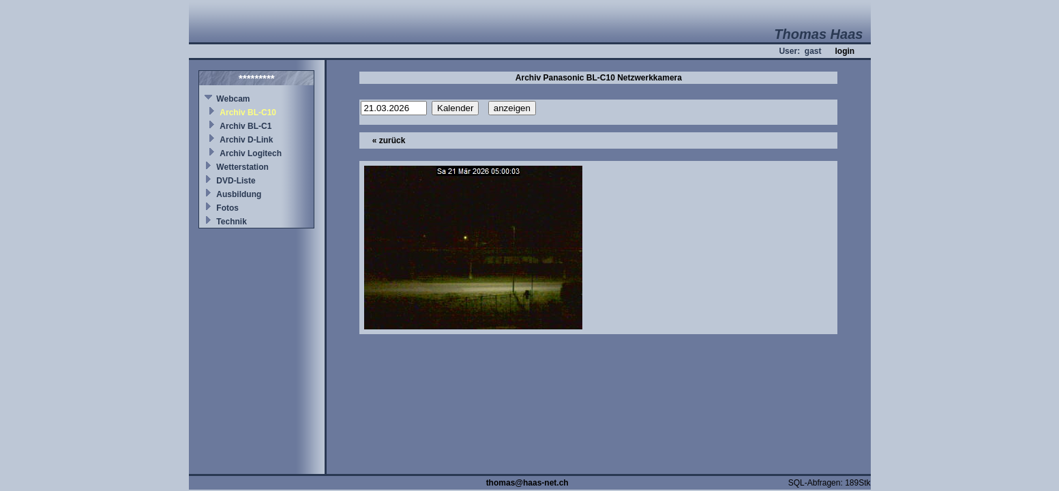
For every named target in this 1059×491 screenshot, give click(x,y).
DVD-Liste (235, 180)
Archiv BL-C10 (248, 112)
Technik (231, 221)
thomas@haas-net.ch (527, 483)
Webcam (233, 99)
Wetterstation (242, 167)
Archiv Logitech (251, 153)
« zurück (389, 140)
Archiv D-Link (246, 140)
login (844, 51)
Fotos (227, 208)
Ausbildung (238, 194)
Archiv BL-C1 (245, 126)
